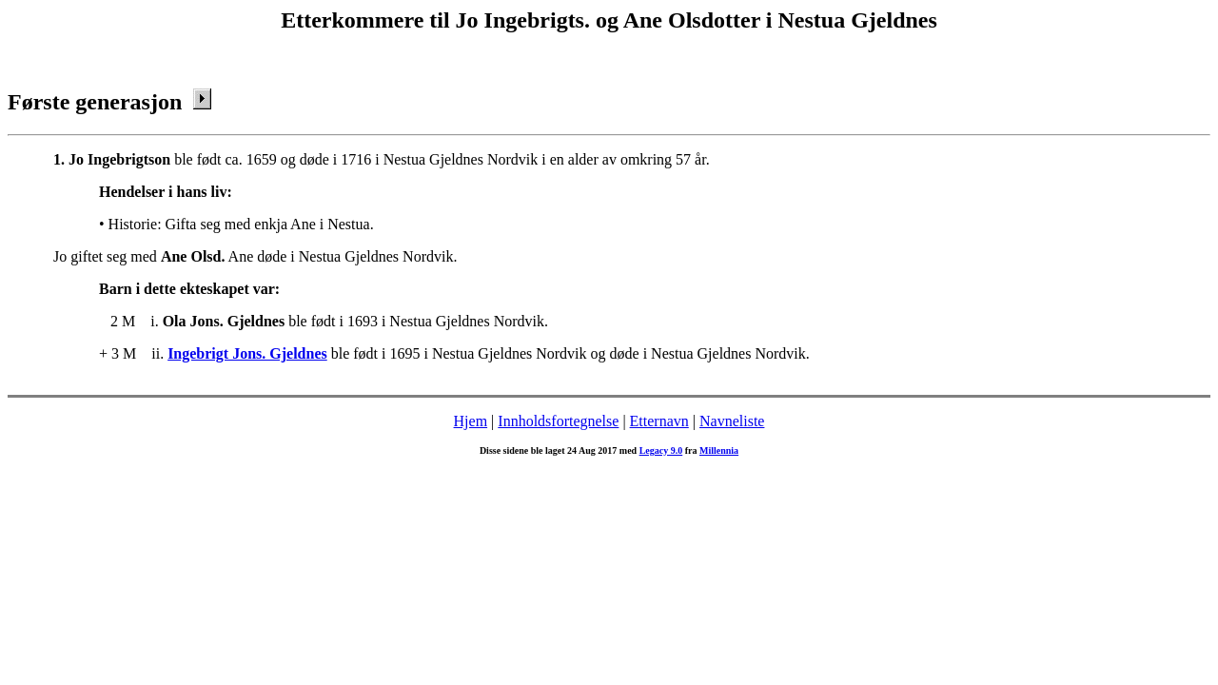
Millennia (718, 450)
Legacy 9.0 (661, 450)
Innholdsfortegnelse (558, 421)
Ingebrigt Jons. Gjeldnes (247, 353)
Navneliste (731, 421)
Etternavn (659, 421)
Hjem (471, 421)
